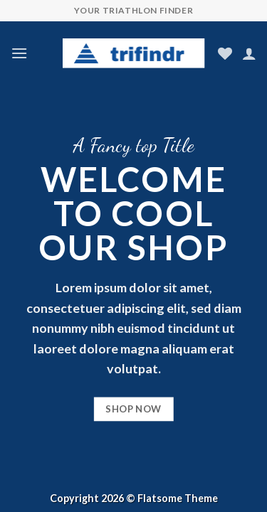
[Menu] (19, 53)
